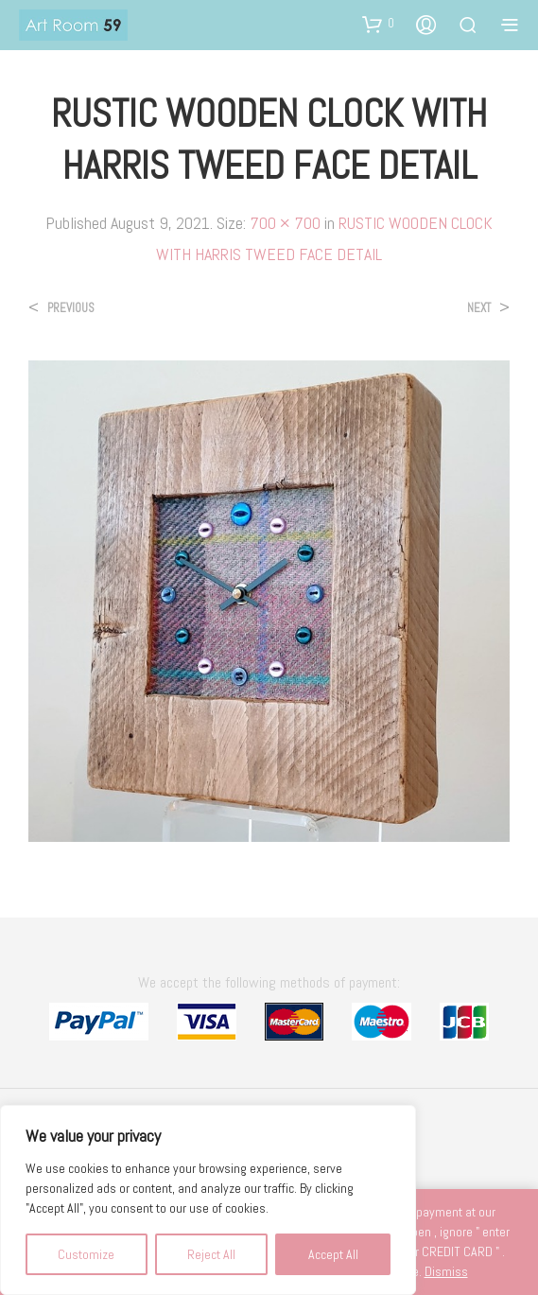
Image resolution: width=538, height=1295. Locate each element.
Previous (71, 308)
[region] (208, 1200)
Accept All (333, 1254)
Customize (86, 1254)
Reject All (211, 1254)
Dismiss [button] (446, 1271)
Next (479, 308)
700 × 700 (285, 223)
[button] (378, 23)
